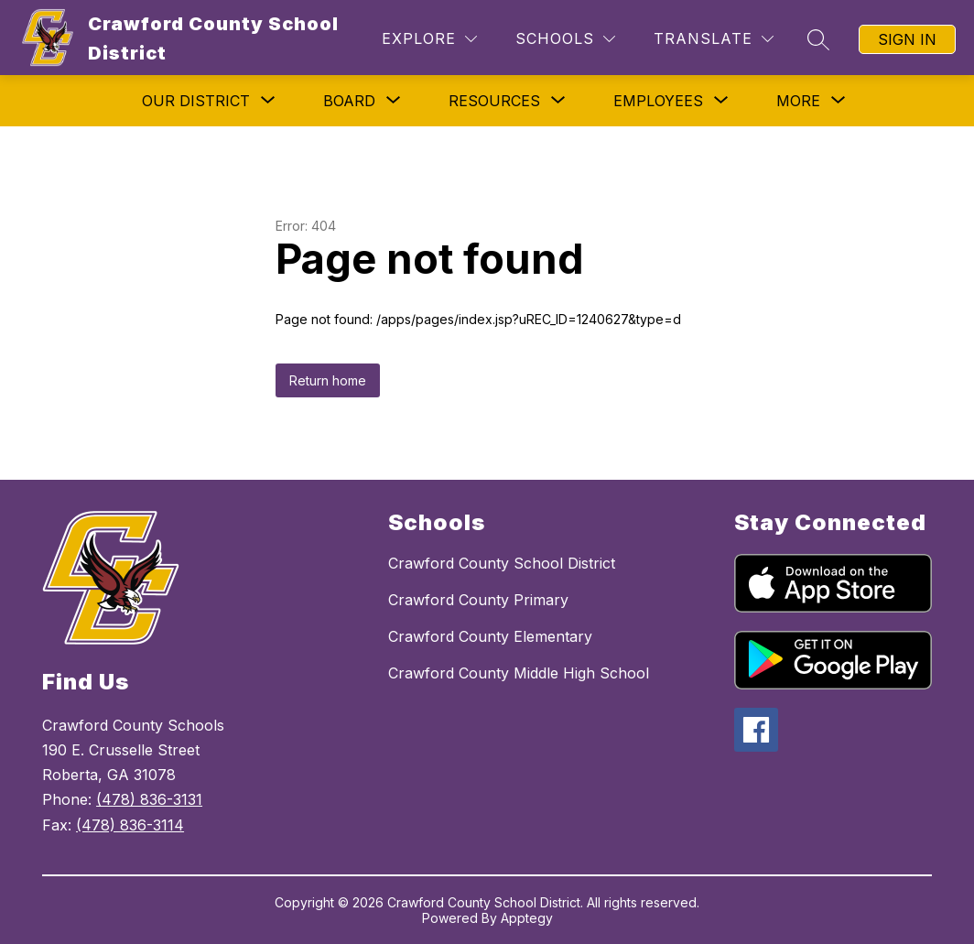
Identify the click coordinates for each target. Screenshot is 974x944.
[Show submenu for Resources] (494, 101)
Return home (327, 380)
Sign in (907, 39)
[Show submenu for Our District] (196, 101)
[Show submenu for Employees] (658, 101)
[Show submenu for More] (798, 101)
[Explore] (429, 38)
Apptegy (527, 918)
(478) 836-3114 (130, 825)
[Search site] (818, 39)
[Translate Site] (713, 38)
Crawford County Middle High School (518, 673)
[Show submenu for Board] (349, 101)
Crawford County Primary (478, 600)
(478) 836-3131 (149, 799)
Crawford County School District (501, 563)
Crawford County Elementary (490, 636)
